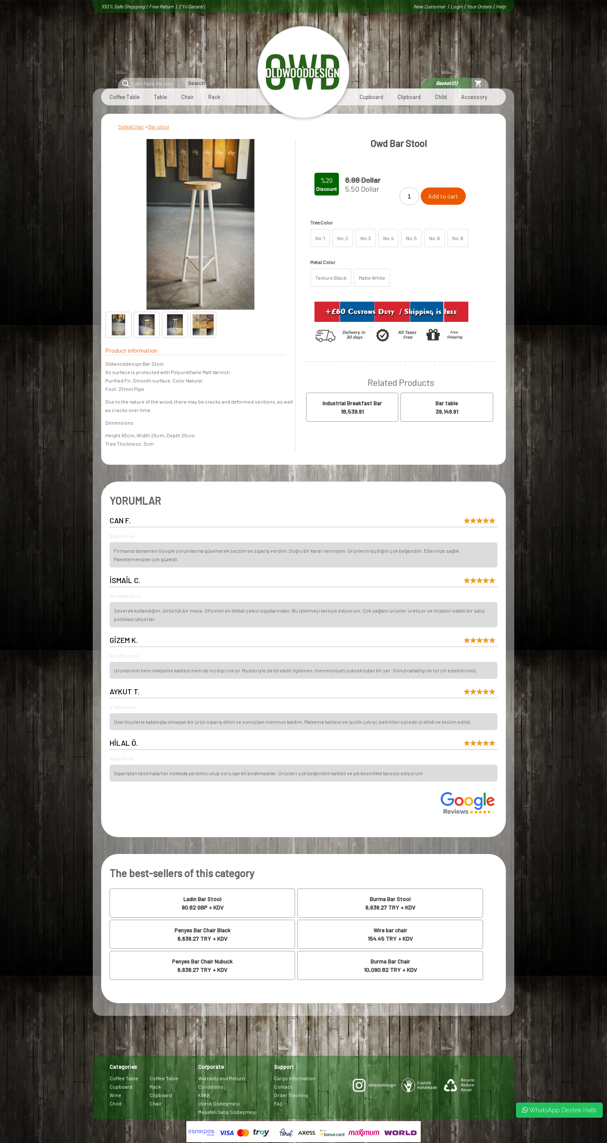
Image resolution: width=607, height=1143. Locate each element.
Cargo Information (294, 1078)
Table (160, 97)
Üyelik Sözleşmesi (219, 1103)
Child (441, 97)
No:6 (434, 238)
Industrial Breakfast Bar (352, 403)
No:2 (342, 238)
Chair (187, 97)
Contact (283, 1086)
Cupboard (371, 97)
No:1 (320, 238)
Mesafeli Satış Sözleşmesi (227, 1112)
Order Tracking (291, 1095)
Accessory (474, 97)
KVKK (204, 1095)
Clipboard (409, 97)
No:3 (365, 238)
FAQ (278, 1103)
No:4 (388, 238)
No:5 (411, 238)
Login (456, 6)
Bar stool (158, 126)
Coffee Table (125, 97)
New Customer (430, 6)
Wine (115, 1095)
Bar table (446, 403)
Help (501, 6)
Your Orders (479, 6)
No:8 (457, 238)
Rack (214, 97)
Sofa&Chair (131, 126)
